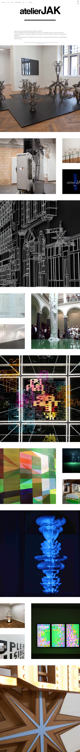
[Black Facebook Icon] (78, 3)
